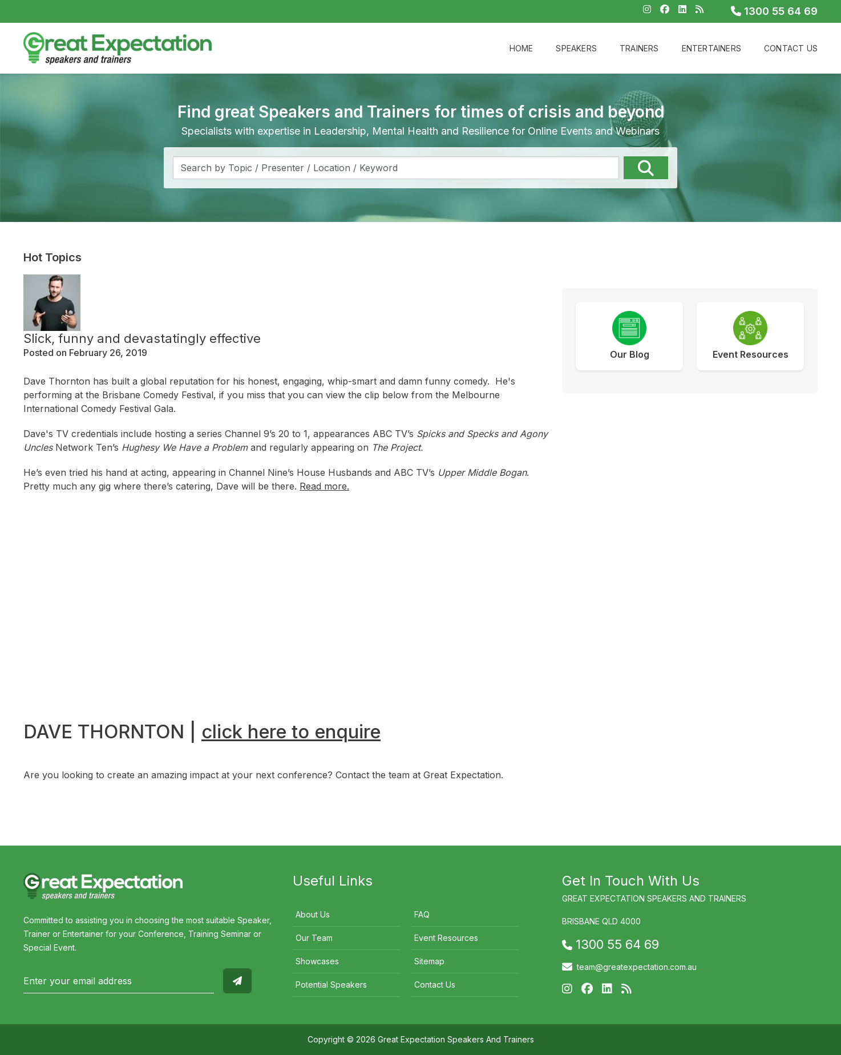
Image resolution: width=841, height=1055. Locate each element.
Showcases (317, 961)
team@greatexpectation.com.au (637, 967)
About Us (313, 914)
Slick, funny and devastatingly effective (142, 338)
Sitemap (429, 961)
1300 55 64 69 (774, 11)
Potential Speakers (331, 984)
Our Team (314, 938)
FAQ (422, 914)
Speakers (576, 48)
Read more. (324, 486)
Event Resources (446, 938)
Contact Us (791, 48)
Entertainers (711, 48)
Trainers (639, 48)
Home (521, 48)
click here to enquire (291, 731)
